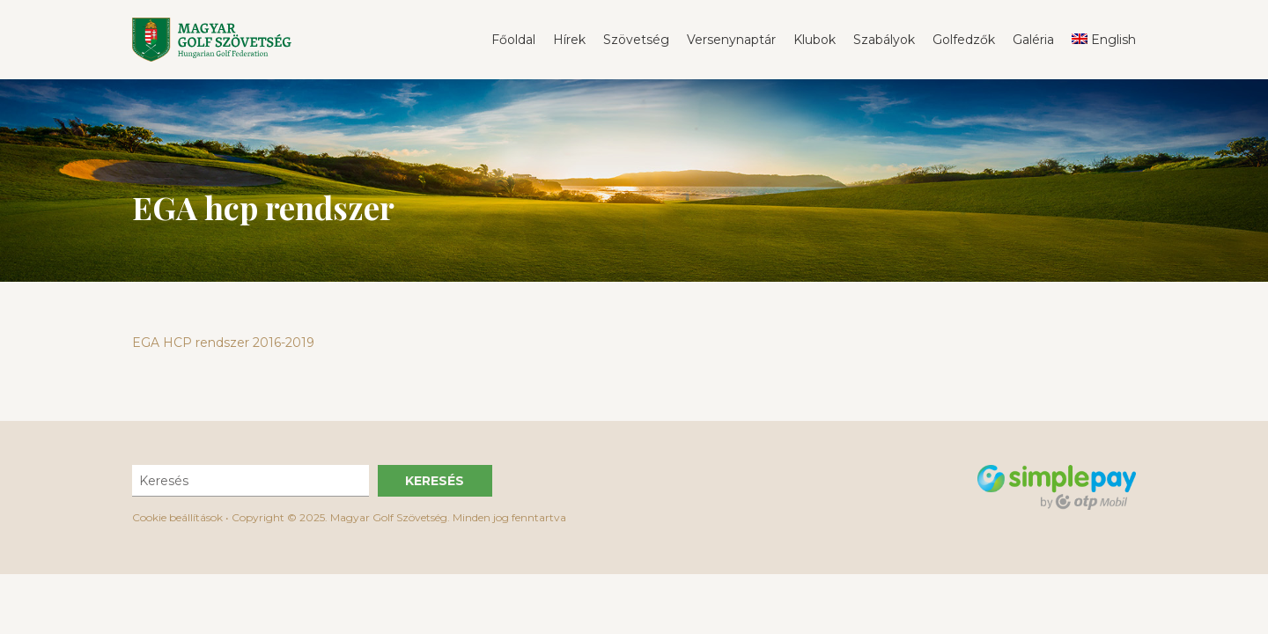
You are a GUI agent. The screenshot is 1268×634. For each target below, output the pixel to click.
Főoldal (513, 40)
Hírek (569, 40)
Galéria (1033, 40)
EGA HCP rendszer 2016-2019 (223, 342)
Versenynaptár (731, 40)
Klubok (814, 40)
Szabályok (884, 40)
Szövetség (636, 40)
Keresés (434, 481)
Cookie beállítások (177, 517)
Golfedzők (964, 40)
